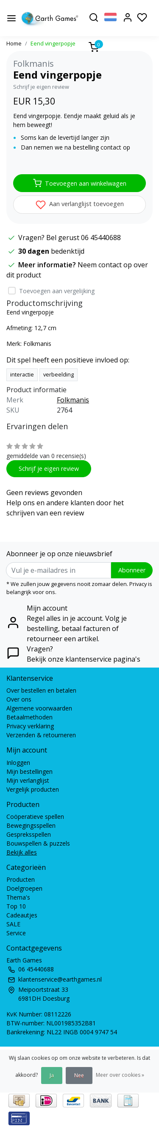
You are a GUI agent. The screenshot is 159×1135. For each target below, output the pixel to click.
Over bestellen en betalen (41, 690)
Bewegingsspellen (31, 825)
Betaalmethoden (29, 717)
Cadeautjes (21, 915)
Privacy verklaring (30, 726)
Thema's (18, 897)
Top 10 (16, 906)
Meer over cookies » (120, 1074)
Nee (79, 1075)
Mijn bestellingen (29, 771)
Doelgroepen (24, 888)
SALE (13, 924)
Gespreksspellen (28, 834)
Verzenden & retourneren (41, 735)
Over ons (18, 699)
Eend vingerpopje (53, 43)
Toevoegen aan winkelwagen (79, 183)
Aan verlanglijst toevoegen (80, 205)
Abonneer (131, 570)
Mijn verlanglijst (27, 780)
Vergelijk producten (32, 789)
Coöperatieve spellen (35, 816)
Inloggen (18, 763)
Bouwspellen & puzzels (38, 843)
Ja (52, 1075)
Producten (20, 879)
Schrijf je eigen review (41, 87)
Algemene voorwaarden (39, 708)
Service (16, 933)
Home (14, 43)
